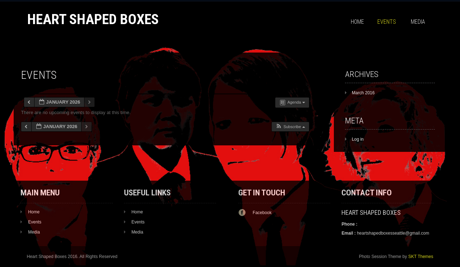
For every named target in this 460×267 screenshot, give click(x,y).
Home (357, 21)
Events (386, 21)
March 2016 (363, 92)
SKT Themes (420, 256)
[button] (290, 127)
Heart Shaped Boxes (93, 19)
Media (418, 21)
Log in (358, 139)
